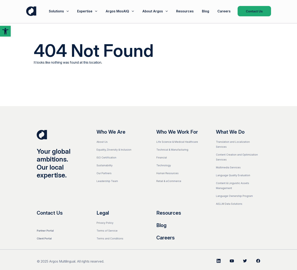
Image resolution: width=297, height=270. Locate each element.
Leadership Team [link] (107, 181)
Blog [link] (205, 11)
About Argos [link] (152, 11)
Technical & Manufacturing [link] (172, 149)
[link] (5, 31)
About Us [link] (102, 141)
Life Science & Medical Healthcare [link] (177, 141)
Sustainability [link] (105, 165)
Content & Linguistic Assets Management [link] (232, 186)
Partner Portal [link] (45, 230)
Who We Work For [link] (177, 132)
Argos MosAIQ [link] (117, 11)
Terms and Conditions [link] (110, 238)
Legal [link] (103, 213)
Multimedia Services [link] (228, 167)
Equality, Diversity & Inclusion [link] (114, 149)
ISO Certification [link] (106, 157)
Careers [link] (224, 11)
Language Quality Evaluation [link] (233, 175)
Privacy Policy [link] (105, 222)
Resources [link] (185, 11)
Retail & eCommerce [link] (168, 181)
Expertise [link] (84, 11)
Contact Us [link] (254, 11)
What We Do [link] (230, 132)
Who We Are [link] (111, 132)
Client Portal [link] (44, 238)
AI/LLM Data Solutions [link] (229, 203)
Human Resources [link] (167, 173)
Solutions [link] (56, 11)
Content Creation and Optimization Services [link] (237, 157)
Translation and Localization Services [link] (233, 144)
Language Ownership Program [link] (234, 195)
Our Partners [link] (104, 173)
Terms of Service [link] (107, 230)
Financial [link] (161, 157)
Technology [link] (163, 165)
